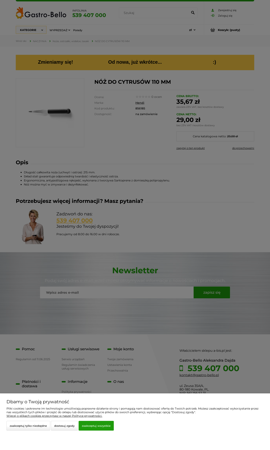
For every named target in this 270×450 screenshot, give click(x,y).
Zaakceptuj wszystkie (96, 425)
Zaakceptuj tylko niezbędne (28, 425)
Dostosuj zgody (64, 425)
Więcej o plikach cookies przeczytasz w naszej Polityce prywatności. (54, 416)
